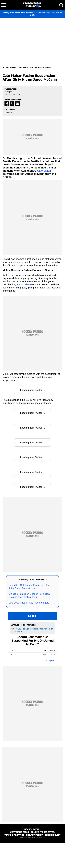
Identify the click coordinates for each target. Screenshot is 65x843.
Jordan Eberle (24, 284)
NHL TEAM (23, 67)
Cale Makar (44, 170)
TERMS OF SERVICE (14, 835)
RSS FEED (23, 838)
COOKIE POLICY (53, 835)
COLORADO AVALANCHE (40, 67)
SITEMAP (31, 838)
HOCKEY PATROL (10, 67)
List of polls (49, 660)
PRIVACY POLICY (34, 835)
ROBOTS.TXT (40, 838)
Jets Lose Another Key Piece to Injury (29, 602)
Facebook (8, 112)
